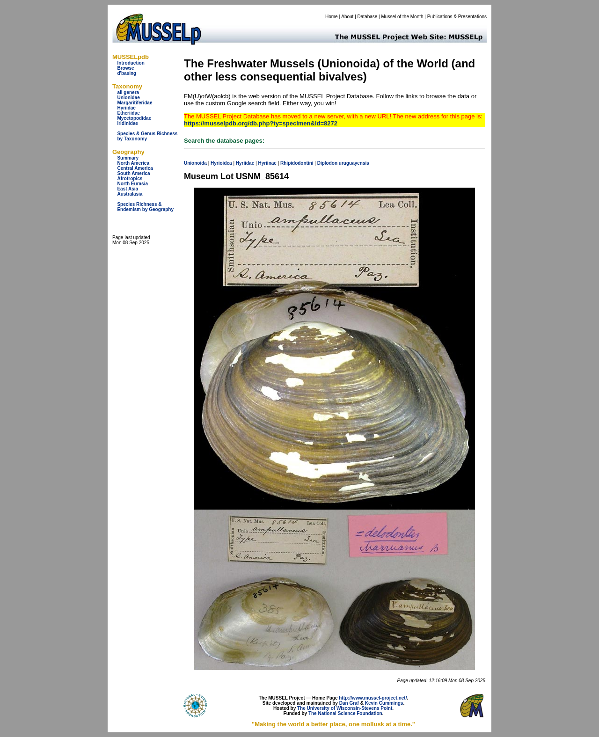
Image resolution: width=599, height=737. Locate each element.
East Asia (127, 188)
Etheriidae (128, 113)
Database (368, 16)
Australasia (129, 194)
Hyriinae (267, 163)
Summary (128, 158)
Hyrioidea (221, 163)
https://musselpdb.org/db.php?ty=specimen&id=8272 (260, 123)
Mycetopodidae (134, 118)
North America (133, 163)
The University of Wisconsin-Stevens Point (344, 708)
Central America (135, 168)
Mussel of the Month (402, 16)
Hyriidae (126, 107)
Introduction (130, 63)
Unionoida (195, 163)
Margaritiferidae (134, 102)
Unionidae (128, 97)
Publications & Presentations (457, 16)
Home (331, 16)
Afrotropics (129, 178)
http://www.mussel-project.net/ (373, 698)
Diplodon (327, 163)
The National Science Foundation (345, 713)
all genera (128, 92)
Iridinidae (127, 123)
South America (133, 173)
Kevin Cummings (384, 703)
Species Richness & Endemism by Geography (145, 207)
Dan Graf (349, 703)
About (347, 16)
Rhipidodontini (297, 163)
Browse (125, 68)
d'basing (126, 73)
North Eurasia (132, 183)
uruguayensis (354, 163)
